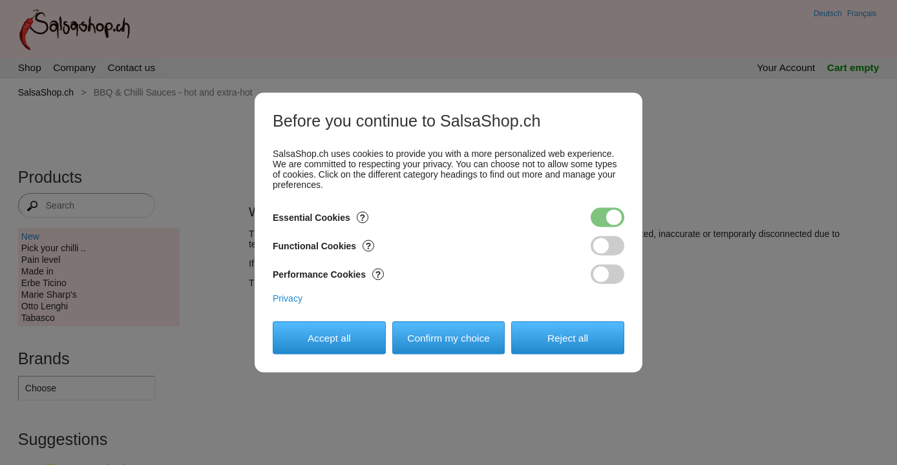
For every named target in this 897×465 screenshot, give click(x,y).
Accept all (329, 337)
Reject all (567, 337)
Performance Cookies (328, 274)
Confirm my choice (448, 337)
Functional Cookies (323, 246)
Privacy (287, 298)
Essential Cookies (320, 217)
